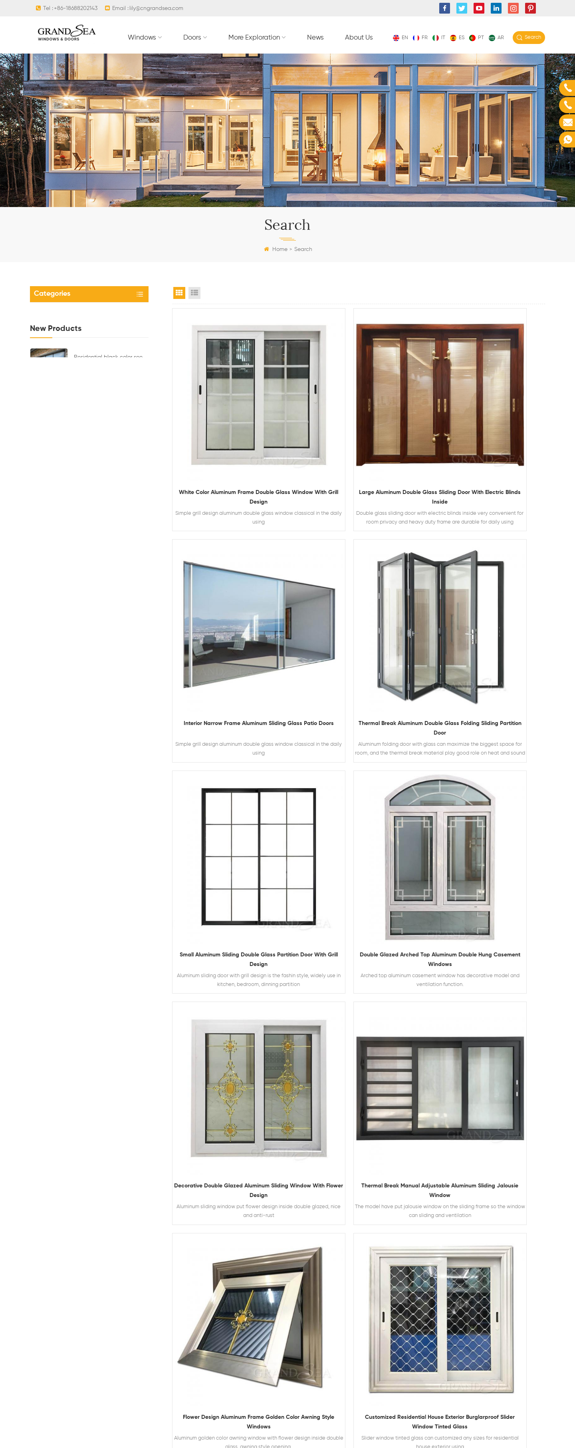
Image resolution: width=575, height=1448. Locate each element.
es (457, 37)
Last (453, 1062)
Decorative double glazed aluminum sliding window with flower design (230, 822)
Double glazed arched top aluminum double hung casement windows (486, 641)
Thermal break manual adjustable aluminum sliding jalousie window (358, 822)
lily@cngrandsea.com (156, 8)
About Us (479, 56)
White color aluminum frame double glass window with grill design (230, 462)
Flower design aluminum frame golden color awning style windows (487, 822)
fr (420, 37)
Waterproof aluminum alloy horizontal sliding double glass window (108, 597)
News (435, 56)
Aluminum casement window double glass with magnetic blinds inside (111, 639)
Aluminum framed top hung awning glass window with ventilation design (109, 554)
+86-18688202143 (75, 8)
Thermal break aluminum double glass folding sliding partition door (230, 641)
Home (276, 267)
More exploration (374, 56)
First (266, 1062)
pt (476, 37)
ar (496, 37)
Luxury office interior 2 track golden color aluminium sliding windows (487, 1002)
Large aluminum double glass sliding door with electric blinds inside (358, 462)
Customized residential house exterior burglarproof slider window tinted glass (231, 1002)
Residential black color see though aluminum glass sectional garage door (108, 425)
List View (194, 311)
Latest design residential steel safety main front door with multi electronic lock (109, 511)
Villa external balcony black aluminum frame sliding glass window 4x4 (358, 1002)
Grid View (179, 311)
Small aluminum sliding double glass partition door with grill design (358, 641)
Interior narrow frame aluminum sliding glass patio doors (487, 462)
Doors (312, 56)
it (438, 37)
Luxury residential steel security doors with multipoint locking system (106, 468)
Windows (262, 56)
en (400, 37)
